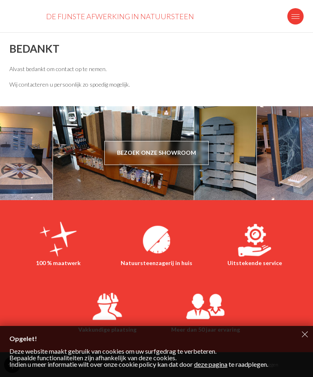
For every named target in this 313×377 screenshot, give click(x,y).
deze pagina (210, 364)
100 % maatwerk (58, 262)
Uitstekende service (254, 262)
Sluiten (305, 334)
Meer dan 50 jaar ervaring (205, 329)
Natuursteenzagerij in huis (156, 262)
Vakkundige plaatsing (107, 329)
